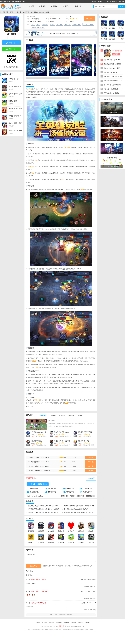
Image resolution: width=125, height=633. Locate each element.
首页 (11, 12)
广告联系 (73, 622)
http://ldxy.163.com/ (35, 21)
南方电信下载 (69, 488)
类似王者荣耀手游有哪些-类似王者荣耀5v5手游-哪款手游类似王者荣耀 (79, 506)
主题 (38, 400)
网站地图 (80, 622)
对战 (33, 24)
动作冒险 (26, 12)
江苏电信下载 (52, 492)
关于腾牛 (38, 622)
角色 (82, 189)
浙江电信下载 (87, 492)
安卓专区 (30, 6)
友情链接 (86, 622)
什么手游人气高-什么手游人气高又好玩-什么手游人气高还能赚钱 (43, 506)
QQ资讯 (100, 1)
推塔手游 (45, 24)
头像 (66, 403)
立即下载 (10, 49)
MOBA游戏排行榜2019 (38, 27)
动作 (66, 147)
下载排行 (114, 1)
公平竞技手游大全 (88, 24)
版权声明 (58, 622)
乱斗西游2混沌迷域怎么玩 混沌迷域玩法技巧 (78, 512)
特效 (69, 147)
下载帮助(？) (65, 622)
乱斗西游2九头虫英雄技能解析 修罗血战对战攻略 (43, 513)
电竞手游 (67, 24)
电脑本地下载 (34, 488)
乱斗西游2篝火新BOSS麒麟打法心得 (76, 509)
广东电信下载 (69, 492)
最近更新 (121, 1)
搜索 (121, 6)
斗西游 (30, 89)
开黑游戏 (53, 415)
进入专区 (89, 18)
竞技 (38, 24)
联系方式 (44, 622)
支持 (86, 586)
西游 (36, 160)
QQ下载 (94, 1)
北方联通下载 (87, 488)
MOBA (52, 24)
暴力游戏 (59, 24)
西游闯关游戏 (76, 24)
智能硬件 (66, 6)
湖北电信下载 (34, 492)
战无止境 (31, 166)
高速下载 (10, 43)
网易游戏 (52, 21)
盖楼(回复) (93, 586)
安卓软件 (42, 6)
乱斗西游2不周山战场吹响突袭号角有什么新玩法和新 (43, 509)
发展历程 (51, 622)
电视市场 (78, 6)
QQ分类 (107, 1)
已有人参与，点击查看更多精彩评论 (61, 614)
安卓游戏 (54, 6)
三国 (35, 400)
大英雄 (36, 367)
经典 (34, 361)
